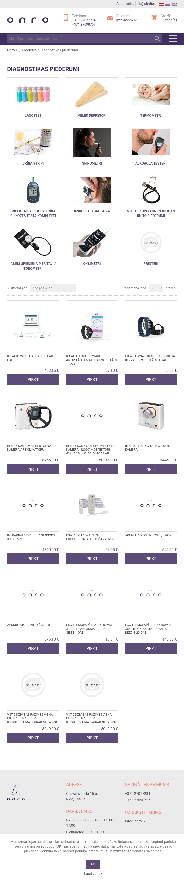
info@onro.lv (126, 20)
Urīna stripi (33, 163)
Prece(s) (169, 20)
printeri (151, 264)
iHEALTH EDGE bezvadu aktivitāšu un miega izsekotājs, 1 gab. (92, 360)
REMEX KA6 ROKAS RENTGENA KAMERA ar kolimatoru (29, 447)
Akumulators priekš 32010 (28, 625)
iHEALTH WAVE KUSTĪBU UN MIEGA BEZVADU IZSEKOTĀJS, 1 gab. (150, 358)
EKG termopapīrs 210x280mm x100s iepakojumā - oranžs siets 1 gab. (89, 628)
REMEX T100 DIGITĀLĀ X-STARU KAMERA (147, 447)
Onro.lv (12, 50)
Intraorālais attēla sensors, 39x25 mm (31, 537)
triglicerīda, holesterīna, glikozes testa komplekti (33, 213)
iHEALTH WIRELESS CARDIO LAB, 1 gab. (31, 358)
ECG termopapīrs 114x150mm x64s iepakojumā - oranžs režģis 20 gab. (148, 628)
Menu (173, 39)
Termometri (150, 115)
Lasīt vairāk (93, 873)
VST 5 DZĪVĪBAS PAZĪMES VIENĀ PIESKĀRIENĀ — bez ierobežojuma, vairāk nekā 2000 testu (33, 720)
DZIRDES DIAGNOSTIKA (92, 211)
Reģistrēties (146, 4)
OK (93, 864)
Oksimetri (92, 264)
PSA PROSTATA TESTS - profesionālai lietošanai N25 (90, 537)
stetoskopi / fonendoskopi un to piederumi (151, 213)
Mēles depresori (92, 115)
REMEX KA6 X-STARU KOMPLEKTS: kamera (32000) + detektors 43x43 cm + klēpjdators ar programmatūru (90, 451)
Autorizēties (125, 4)
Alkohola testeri (151, 163)
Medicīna (29, 50)
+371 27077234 (84, 20)
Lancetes (33, 115)
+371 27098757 (84, 24)
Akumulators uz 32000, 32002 (148, 535)
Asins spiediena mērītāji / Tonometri (33, 266)
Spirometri (92, 163)
